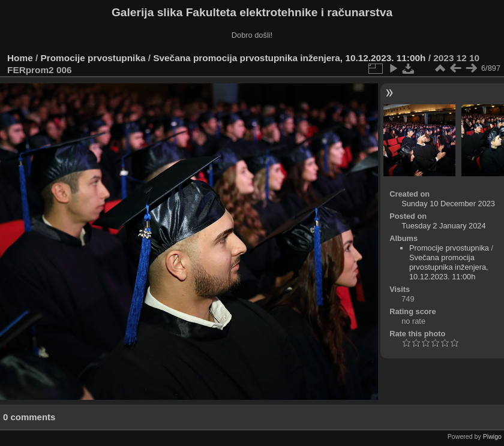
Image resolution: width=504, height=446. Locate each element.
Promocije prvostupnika (93, 58)
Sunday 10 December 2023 (448, 203)
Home (20, 58)
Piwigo (492, 436)
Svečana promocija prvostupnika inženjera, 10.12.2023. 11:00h (289, 58)
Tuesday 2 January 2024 (443, 225)
